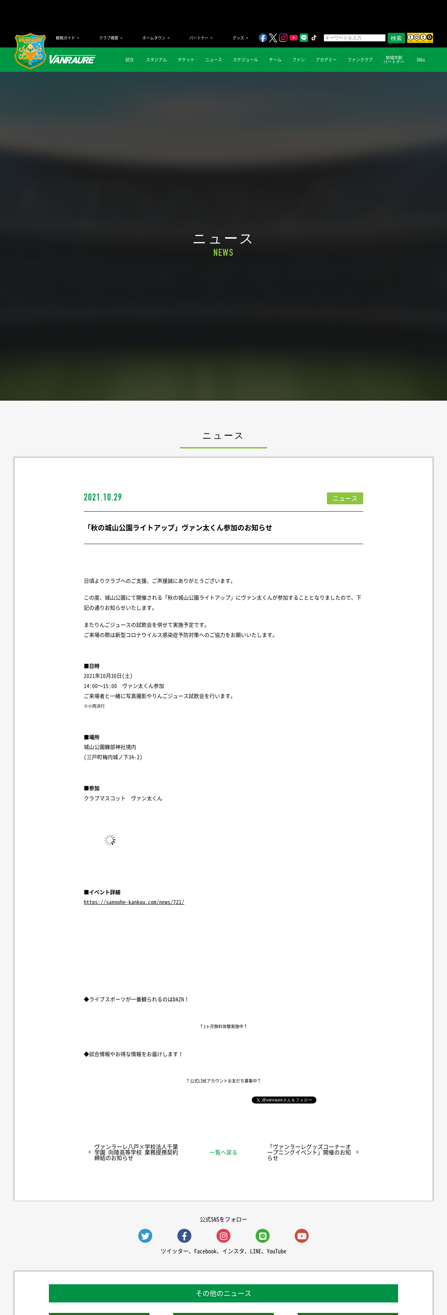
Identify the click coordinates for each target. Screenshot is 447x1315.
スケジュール (245, 60)
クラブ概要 (108, 38)
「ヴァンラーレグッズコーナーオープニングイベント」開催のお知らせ (309, 1152)
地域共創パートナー (393, 59)
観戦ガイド (65, 38)
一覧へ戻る (223, 1152)
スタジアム (156, 60)
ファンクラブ (360, 60)
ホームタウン (154, 38)
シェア (139, 1099)
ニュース (213, 60)
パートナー (198, 38)
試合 (129, 60)
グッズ (238, 38)
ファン (298, 60)
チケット (186, 60)
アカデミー (326, 60)
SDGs (421, 60)
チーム (275, 60)
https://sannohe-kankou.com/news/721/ (134, 902)
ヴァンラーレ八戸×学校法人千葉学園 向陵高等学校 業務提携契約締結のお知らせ (136, 1152)
